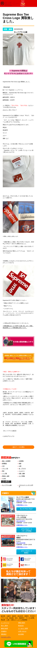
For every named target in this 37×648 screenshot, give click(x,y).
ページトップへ (6, 637)
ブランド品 (5, 468)
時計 (3, 471)
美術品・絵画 (5, 476)
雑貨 (20, 463)
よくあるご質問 (23, 628)
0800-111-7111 (21, 501)
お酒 (20, 466)
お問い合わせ (22, 631)
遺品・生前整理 (6, 461)
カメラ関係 (22, 476)
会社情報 (21, 634)
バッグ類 (4, 473)
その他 (4, 478)
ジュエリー (22, 471)
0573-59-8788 (20, 543)
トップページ (5, 623)
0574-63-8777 (20, 521)
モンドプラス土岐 (7, 485)
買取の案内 (21, 623)
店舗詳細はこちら (21, 505)
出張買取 (21, 461)
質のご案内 (4, 625)
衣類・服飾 (22, 473)
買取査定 (4, 634)
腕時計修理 (4, 628)
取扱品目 (21, 625)
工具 (3, 466)
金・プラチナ (22, 468)
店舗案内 (4, 631)
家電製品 (4, 463)
